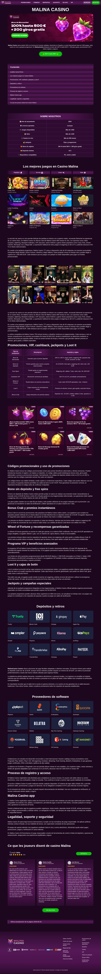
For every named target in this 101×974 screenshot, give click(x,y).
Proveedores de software (18, 87)
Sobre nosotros (67, 939)
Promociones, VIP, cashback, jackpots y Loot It (24, 80)
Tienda (84, 949)
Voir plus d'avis (50, 910)
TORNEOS (36, 2)
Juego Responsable (66, 955)
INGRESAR (87, 2)
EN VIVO (65, 2)
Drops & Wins (86, 957)
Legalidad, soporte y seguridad (19, 99)
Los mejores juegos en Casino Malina (21, 76)
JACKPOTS (56, 2)
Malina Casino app (16, 95)
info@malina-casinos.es (85, 961)
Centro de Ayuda (67, 941)
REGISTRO (96, 2)
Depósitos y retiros (16, 83)
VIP (72, 2)
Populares (18, 173)
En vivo (39, 173)
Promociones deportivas (85, 943)
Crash (61, 173)
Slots (83, 173)
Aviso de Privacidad (66, 951)
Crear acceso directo (66, 945)
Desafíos (84, 947)
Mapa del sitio (67, 948)
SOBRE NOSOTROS (16, 72)
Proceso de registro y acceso (19, 91)
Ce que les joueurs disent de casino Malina (23, 103)
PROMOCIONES (25, 2)
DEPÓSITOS (46, 2)
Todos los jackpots (87, 955)
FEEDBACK (83, 854)
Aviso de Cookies (67, 959)
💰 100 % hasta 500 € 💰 (50, 54)
